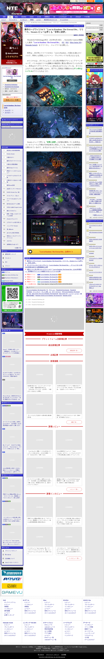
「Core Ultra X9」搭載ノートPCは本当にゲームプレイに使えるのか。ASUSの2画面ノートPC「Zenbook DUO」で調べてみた (39, 453)
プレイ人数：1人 (46, 292)
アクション (52, 290)
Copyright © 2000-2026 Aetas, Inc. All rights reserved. (52, 657)
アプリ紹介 (48, 633)
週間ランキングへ (98, 215)
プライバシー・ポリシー (52, 654)
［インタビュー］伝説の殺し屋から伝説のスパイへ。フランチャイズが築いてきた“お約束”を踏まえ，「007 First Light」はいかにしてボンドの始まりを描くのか (12, 519)
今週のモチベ (10, 157)
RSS (2, 1)
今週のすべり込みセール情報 (14, 181)
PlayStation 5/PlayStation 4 (11, 277)
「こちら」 (62, 648)
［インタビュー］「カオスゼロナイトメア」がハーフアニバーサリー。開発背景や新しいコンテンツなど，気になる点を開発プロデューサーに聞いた (69, 550)
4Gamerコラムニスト (12, 219)
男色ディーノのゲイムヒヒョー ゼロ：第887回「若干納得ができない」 (68, 416)
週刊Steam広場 (11, 185)
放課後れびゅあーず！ (13, 244)
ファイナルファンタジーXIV (95, 226)
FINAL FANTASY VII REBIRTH (95, 240)
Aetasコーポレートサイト (12, 562)
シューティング (89, 633)
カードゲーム (89, 631)
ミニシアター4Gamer (12, 225)
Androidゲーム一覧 (50, 639)
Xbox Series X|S (75, 42)
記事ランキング (9, 615)
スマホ (39, 16)
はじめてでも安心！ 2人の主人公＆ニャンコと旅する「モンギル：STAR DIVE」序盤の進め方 (12, 374)
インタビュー (23, 19)
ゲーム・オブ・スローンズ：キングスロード (95, 266)
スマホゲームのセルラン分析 (14, 176)
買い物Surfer (10, 229)
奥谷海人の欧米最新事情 (13, 150)
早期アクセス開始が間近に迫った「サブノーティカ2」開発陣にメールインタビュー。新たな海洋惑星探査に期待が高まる (12, 496)
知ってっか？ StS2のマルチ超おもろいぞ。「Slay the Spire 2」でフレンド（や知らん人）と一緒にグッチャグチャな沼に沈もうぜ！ (12, 447)
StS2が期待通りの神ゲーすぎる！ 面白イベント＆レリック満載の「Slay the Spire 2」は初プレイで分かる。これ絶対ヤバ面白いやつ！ (12, 470)
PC (10, 17)
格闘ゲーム (88, 629)
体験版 (32, 19)
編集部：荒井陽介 (79, 35)
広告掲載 (63, 654)
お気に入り (82, 1)
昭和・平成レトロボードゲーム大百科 (14, 214)
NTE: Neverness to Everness (95, 233)
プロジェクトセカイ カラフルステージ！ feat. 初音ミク (95, 286)
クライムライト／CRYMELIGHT (95, 259)
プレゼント (8, 258)
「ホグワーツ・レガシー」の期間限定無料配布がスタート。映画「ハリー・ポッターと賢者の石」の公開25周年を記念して (95, 210)
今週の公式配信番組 (12, 164)
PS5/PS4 (23, 16)
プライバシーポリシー (11, 550)
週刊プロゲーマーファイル (14, 160)
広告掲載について (10, 558)
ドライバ (7, 266)
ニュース (8, 110)
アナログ (78, 16)
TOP (4, 16)
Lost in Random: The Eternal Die (12, 77)
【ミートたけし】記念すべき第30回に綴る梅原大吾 (39, 416)
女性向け (47, 16)
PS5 (67, 42)
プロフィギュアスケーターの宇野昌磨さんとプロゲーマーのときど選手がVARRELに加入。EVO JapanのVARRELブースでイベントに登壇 (95, 149)
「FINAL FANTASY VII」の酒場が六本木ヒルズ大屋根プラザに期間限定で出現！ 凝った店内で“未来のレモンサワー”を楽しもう (95, 157)
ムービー (38, 19)
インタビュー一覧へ (74, 558)
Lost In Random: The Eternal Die (49, 281)
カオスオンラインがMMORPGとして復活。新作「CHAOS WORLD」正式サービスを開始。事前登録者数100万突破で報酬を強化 (95, 184)
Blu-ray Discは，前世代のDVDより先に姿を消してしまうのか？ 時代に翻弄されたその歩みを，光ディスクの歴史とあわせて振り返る (12, 397)
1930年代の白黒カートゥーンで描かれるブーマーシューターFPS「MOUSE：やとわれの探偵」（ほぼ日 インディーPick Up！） (69, 387)
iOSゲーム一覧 (49, 637)
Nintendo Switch (9, 280)
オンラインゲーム (10, 602)
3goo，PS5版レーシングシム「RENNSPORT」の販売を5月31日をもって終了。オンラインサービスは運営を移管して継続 (95, 166)
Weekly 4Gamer (11, 154)
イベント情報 (89, 627)
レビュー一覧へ (74, 489)
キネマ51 (9, 241)
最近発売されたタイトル (50, 19)
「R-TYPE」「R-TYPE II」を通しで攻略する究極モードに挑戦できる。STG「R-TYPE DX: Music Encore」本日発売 (95, 201)
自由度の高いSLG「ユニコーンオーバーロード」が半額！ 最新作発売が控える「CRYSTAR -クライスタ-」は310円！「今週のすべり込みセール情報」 (39, 388)
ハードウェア (63, 16)
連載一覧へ (19, 247)
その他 (87, 637)
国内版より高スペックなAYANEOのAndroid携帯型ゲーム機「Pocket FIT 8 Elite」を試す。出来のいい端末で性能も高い (68, 480)
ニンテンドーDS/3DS (29, 623)
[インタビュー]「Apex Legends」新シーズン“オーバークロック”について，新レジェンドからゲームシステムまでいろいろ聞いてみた (12, 542)
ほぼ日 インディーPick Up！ (14, 188)
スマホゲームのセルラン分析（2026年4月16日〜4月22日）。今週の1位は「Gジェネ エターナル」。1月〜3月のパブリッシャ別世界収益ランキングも (95, 140)
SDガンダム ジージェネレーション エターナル (95, 247)
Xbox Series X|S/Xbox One (11, 275)
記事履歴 (90, 1)
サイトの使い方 (22, 1)
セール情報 (48, 631)
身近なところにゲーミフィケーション (14, 236)
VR (54, 16)
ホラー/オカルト (56, 292)
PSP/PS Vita (87, 600)
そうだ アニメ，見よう (13, 195)
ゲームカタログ (64, 19)
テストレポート (70, 627)
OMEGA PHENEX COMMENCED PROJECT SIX (95, 278)
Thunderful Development (12, 86)
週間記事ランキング (10, 254)
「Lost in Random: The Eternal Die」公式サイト (55, 252)
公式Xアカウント (10, 1)
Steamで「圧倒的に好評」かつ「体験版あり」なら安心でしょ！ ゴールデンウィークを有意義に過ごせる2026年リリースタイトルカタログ (12, 351)
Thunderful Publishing (11, 84)
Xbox (16, 16)
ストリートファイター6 (95, 272)
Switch (31, 16)
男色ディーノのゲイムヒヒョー (14, 171)
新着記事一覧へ (74, 350)
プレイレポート (13, 19)
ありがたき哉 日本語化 (13, 232)
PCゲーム (7, 272)
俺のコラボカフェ (11, 210)
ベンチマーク (69, 635)
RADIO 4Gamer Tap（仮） (13, 192)
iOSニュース (48, 625)
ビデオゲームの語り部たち (14, 222)
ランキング (99, 1)
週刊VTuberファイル (12, 167)
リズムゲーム (89, 635)
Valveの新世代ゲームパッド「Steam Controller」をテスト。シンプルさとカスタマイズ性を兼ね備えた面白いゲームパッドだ (69, 453)
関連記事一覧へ (80, 258)
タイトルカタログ (30, 613)
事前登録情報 (49, 629)
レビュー (3, 19)
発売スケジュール (30, 611)
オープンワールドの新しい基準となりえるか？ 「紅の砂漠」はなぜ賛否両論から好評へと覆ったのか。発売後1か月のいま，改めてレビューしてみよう (12, 423)
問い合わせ (32, 1)
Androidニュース (50, 627)
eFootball (91, 253)
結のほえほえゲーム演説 (13, 203)
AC (71, 16)
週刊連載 (7, 611)
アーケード (86, 623)
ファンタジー (37, 292)
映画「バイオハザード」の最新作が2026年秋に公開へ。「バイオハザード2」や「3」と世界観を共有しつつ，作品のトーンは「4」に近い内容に (95, 175)
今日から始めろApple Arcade (14, 207)
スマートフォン (48, 623)
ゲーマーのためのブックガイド (14, 199)
